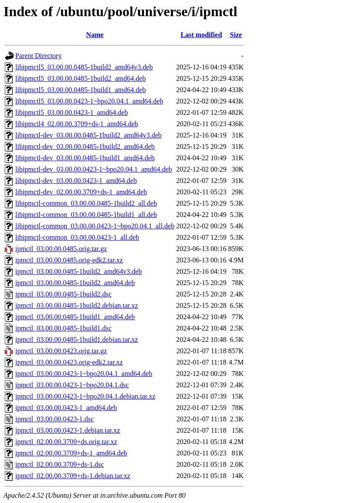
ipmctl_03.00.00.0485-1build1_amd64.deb (75, 316)
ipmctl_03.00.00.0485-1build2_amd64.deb (75, 282)
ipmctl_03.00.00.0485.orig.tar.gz (61, 248)
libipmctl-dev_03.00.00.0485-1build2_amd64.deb (85, 146)
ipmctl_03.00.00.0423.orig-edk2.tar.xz (69, 362)
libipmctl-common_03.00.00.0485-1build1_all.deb (86, 214)
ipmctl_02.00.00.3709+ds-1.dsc (59, 464)
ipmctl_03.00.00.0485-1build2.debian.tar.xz (76, 305)
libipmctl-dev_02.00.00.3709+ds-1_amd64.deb (81, 192)
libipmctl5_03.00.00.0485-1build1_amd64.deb (80, 89)
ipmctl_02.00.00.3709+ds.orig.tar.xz (66, 441)
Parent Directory (38, 55)
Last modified (201, 34)
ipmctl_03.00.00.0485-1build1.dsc (63, 328)
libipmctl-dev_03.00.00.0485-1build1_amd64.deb (85, 158)
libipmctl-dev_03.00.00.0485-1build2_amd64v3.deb (88, 135)
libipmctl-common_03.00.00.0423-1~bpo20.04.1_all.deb (94, 226)
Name (95, 34)
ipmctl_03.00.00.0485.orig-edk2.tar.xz (69, 260)
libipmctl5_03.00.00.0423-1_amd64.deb (71, 112)
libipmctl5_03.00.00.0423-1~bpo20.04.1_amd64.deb (89, 101)
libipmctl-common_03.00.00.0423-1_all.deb (77, 237)
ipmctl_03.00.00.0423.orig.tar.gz (61, 351)
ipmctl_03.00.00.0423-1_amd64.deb (66, 407)
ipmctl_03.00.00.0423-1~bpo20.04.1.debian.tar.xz (85, 396)
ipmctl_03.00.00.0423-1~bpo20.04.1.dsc (72, 385)
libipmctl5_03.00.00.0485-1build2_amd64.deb (80, 78)
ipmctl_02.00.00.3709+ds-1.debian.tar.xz (72, 475)
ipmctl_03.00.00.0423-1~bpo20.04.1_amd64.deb (83, 373)
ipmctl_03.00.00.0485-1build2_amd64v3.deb (78, 271)
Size (236, 34)
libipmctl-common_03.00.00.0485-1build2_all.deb (86, 203)
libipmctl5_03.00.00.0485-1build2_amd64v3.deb (84, 67)
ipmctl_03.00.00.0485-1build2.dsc (63, 294)
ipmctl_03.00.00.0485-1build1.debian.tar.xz (76, 339)
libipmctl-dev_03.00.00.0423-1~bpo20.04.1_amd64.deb (93, 169)
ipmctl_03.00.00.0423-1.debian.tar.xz (67, 430)
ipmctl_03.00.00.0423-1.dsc (54, 419)
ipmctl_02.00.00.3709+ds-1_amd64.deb (71, 453)
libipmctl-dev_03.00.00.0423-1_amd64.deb (76, 180)
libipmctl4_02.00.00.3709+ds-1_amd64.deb (76, 123)
